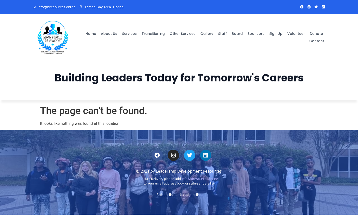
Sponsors (256, 32)
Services (129, 32)
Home (91, 32)
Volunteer (296, 32)
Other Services (182, 32)
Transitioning (153, 32)
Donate (316, 32)
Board (237, 32)
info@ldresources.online (200, 179)
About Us (109, 32)
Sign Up (275, 32)
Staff (222, 32)
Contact (316, 40)
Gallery (206, 32)
